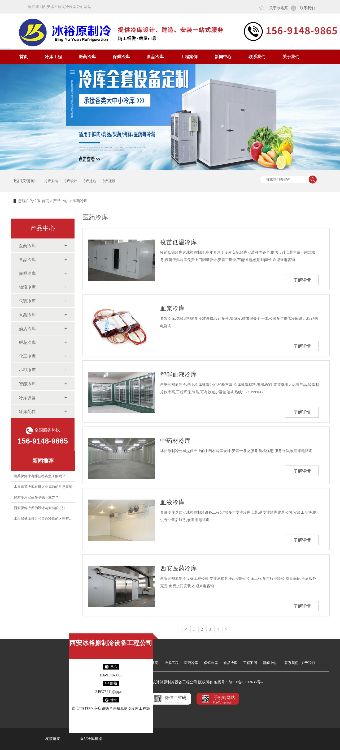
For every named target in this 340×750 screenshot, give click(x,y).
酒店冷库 (27, 328)
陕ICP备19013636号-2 (246, 682)
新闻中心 (223, 56)
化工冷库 (27, 356)
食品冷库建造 (91, 739)
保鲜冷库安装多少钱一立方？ (36, 497)
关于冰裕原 (278, 8)
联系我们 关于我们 (300, 663)
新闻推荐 (43, 461)
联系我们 (307, 8)
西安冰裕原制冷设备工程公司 (110, 643)
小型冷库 (27, 370)
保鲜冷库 (121, 56)
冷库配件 (27, 411)
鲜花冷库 (27, 342)
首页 (23, 56)
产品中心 (60, 201)
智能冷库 (27, 384)
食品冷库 (155, 56)
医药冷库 (87, 56)
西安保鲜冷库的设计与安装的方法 (40, 508)
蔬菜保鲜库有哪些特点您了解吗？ (40, 476)
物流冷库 (27, 287)
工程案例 (189, 56)
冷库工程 (53, 56)
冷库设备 (27, 397)
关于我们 (290, 56)
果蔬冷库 (27, 315)
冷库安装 (51, 181)
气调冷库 (27, 301)
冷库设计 (70, 181)
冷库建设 (108, 181)
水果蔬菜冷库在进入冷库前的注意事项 (43, 487)
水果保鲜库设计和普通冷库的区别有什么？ (46, 519)
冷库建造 (89, 181)
